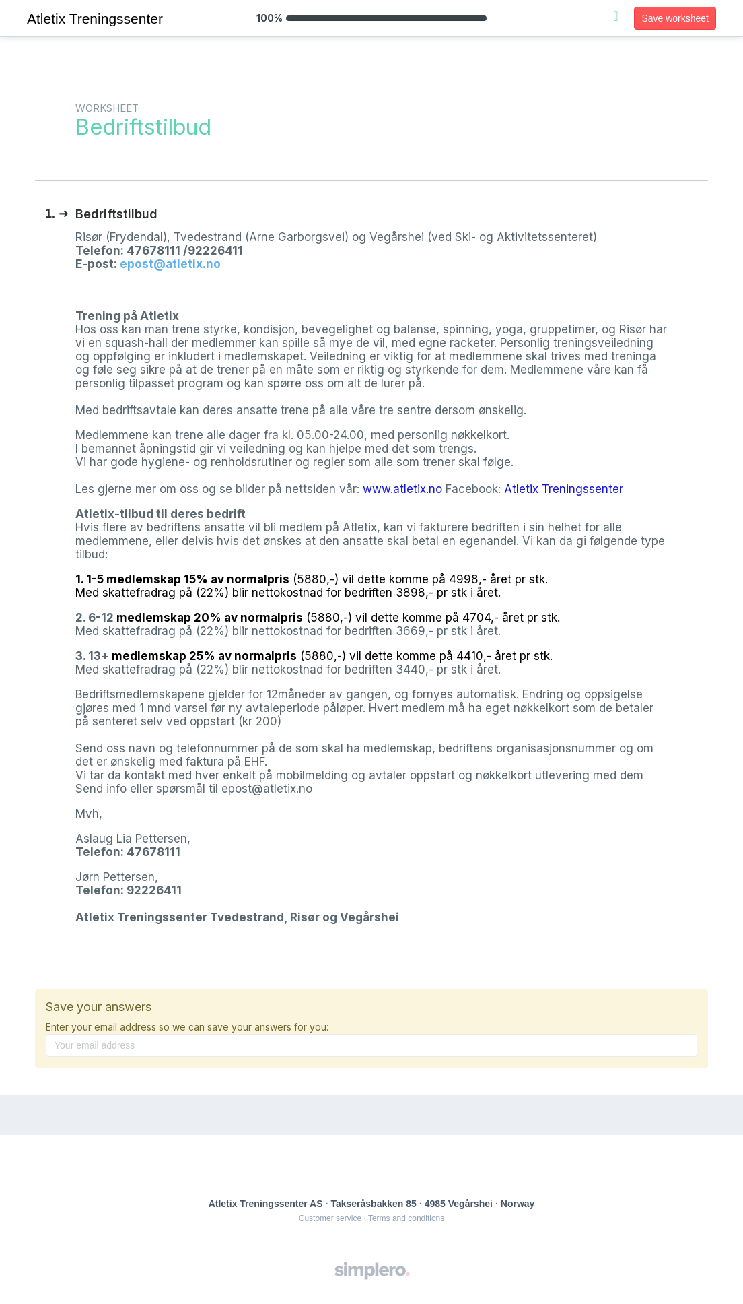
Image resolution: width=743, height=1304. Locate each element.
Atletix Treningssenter (563, 489)
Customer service (330, 1218)
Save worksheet (675, 18)
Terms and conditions (406, 1218)
